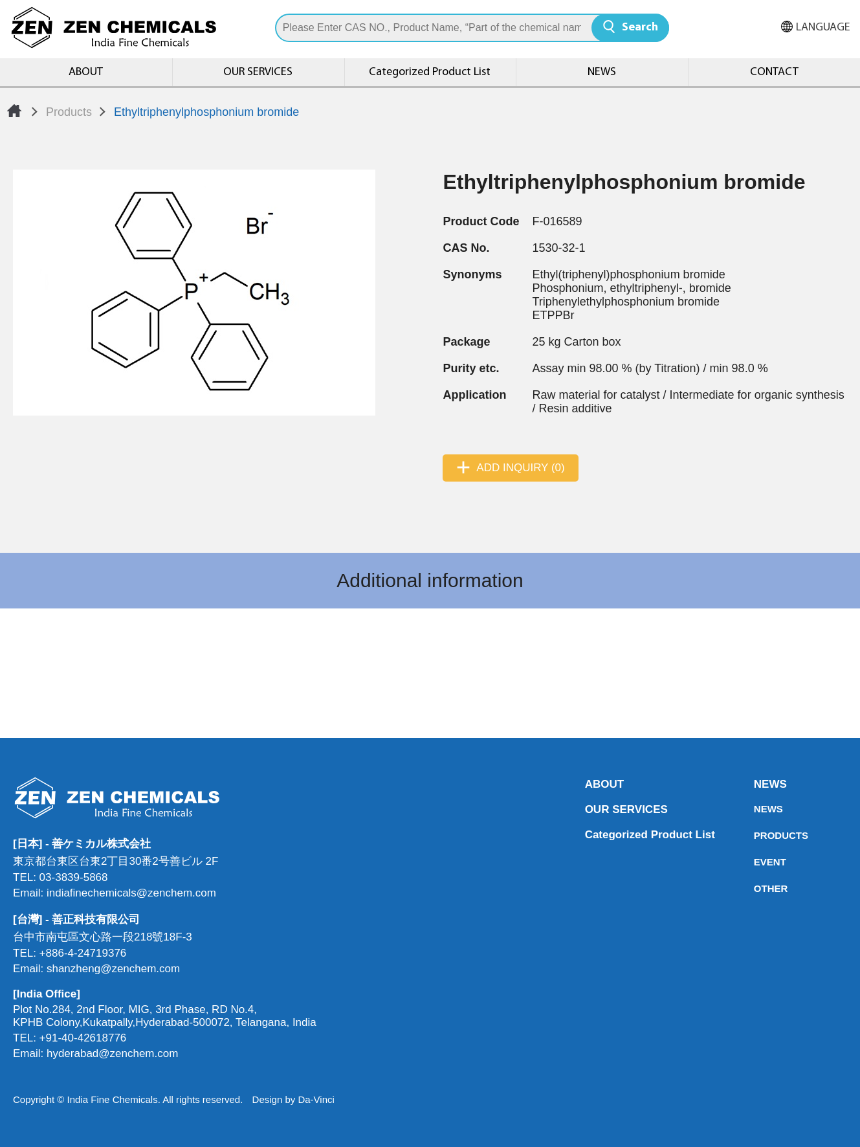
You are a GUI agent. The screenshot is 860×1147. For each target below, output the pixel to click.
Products (69, 112)
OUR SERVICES (257, 72)
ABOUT (86, 72)
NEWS (602, 72)
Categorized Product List (430, 72)
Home (14, 110)
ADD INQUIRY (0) (520, 468)
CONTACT (774, 72)
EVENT (758, 861)
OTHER (758, 888)
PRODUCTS (758, 835)
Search (640, 27)
